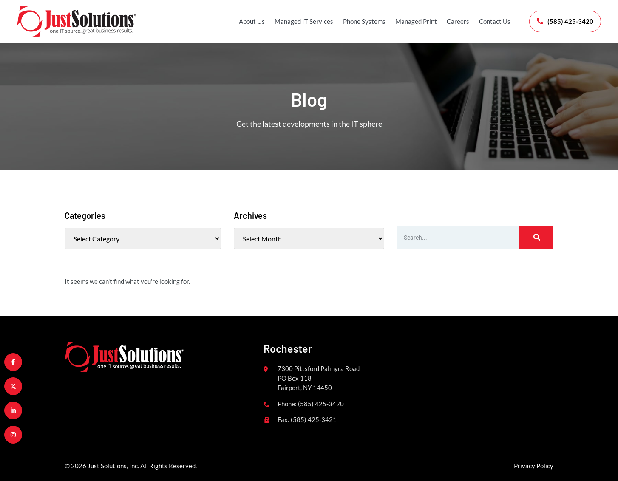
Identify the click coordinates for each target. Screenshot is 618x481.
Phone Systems (363, 21)
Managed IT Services (303, 21)
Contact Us (494, 21)
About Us (251, 21)
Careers (457, 21)
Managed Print (415, 21)
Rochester (288, 348)
